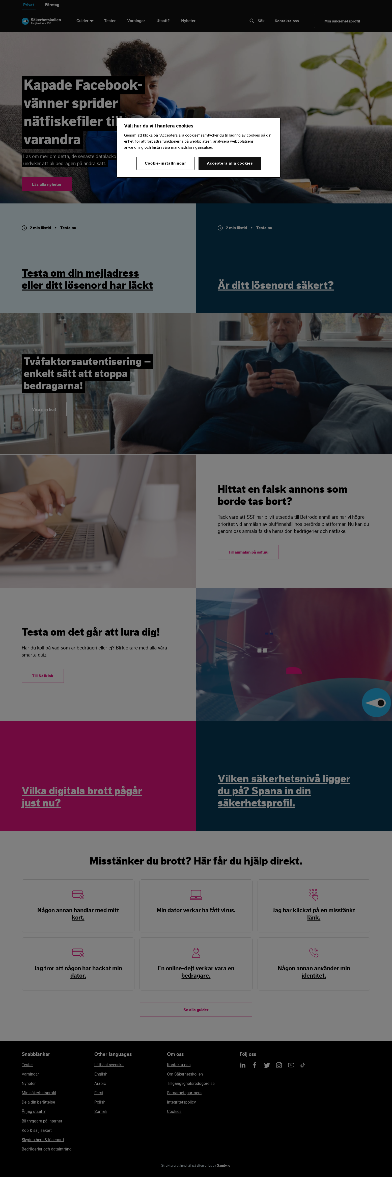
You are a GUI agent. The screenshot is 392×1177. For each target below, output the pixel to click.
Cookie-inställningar (165, 163)
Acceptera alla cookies (230, 163)
